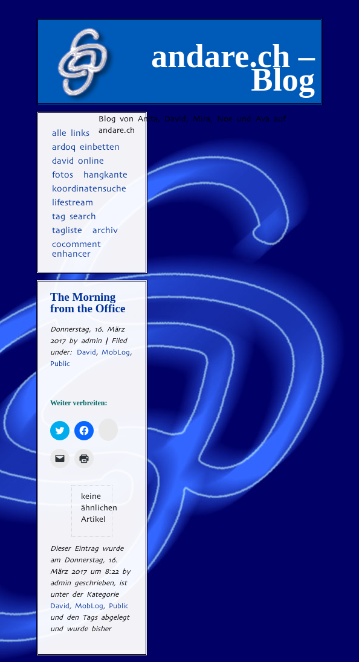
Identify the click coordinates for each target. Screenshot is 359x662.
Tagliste (67, 230)
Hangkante (105, 174)
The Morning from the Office (89, 303)
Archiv (105, 230)
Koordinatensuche (89, 188)
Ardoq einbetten (86, 147)
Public (60, 363)
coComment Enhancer (76, 249)
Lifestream (72, 202)
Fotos (62, 174)
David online (78, 161)
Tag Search (74, 216)
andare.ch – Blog (233, 67)
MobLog (116, 352)
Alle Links (70, 133)
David (86, 352)
